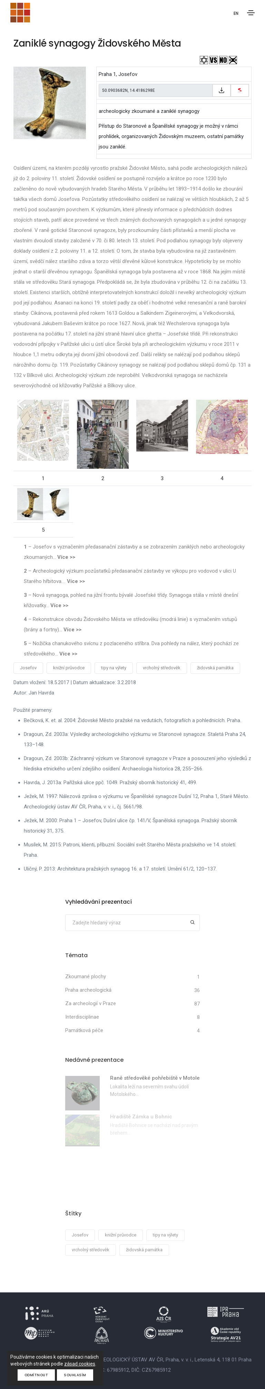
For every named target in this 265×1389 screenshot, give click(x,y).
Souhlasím (75, 1375)
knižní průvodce (69, 667)
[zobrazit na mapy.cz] (239, 90)
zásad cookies (79, 1364)
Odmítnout (36, 1375)
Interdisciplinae (82, 1017)
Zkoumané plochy (85, 976)
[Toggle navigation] (251, 12)
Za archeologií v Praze (90, 1003)
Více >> (66, 557)
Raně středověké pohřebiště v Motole (155, 1078)
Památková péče (84, 1030)
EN (236, 13)
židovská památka (215, 667)
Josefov (28, 667)
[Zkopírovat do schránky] (221, 90)
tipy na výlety (113, 667)
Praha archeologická (88, 990)
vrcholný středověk (161, 667)
